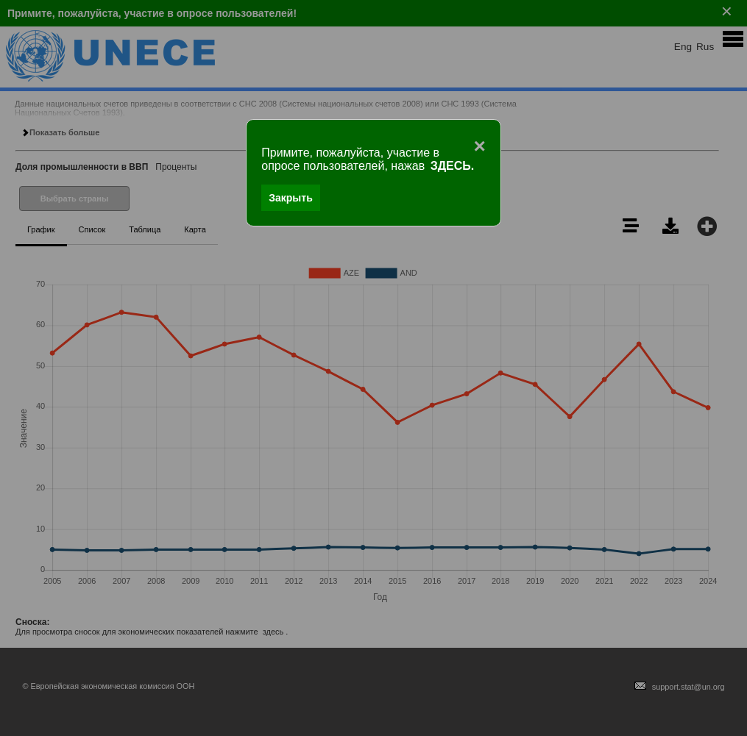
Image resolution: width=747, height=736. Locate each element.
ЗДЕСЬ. (453, 166)
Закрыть (291, 198)
